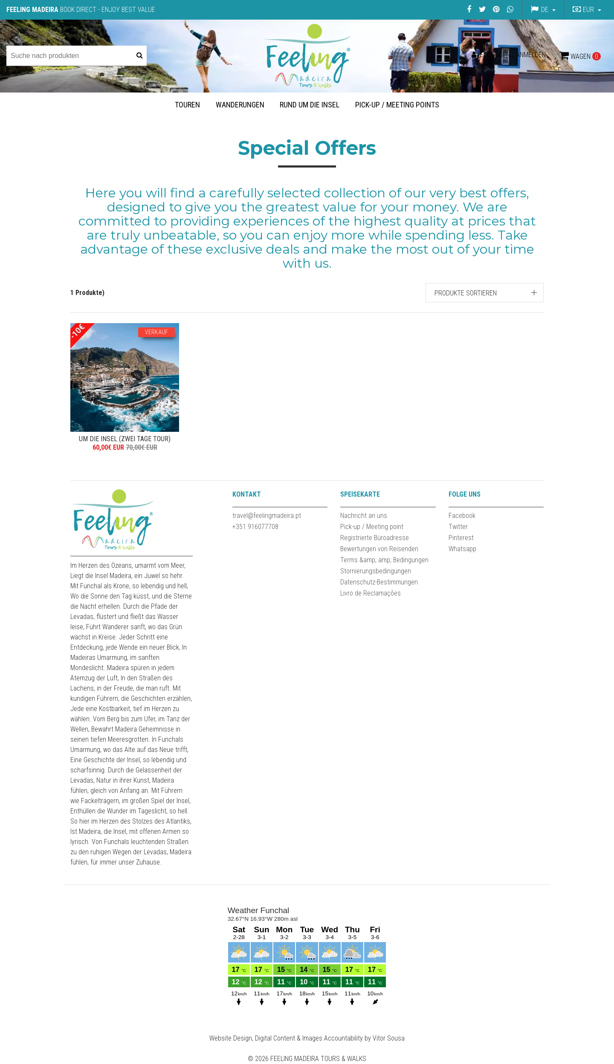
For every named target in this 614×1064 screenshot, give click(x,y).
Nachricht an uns (363, 516)
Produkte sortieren (465, 293)
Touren (187, 104)
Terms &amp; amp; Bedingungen (384, 560)
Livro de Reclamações (370, 593)
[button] (586, 10)
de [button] (544, 10)
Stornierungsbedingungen (375, 571)
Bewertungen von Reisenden (379, 549)
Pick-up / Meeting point (371, 527)
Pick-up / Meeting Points (397, 104)
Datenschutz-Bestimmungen (379, 582)
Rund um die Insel (309, 104)
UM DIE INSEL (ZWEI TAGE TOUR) (125, 439)
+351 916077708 (255, 527)
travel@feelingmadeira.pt (266, 516)
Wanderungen (240, 104)
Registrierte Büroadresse (374, 538)
